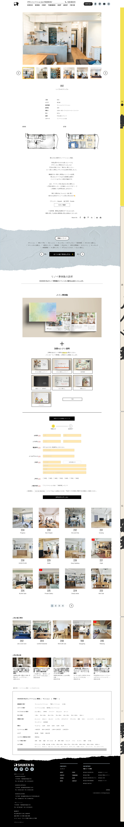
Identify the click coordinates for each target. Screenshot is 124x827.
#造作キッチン (47, 245)
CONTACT (88, 4)
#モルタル (64, 245)
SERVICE (30, 5)
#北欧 (78, 746)
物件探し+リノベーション (53, 707)
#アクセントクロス (67, 247)
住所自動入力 (72, 462)
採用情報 (108, 789)
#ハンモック (94, 245)
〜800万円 (37, 729)
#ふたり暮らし (79, 247)
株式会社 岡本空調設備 (88, 780)
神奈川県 (47, 733)
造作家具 (45, 722)
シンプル (57, 719)
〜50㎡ (36, 715)
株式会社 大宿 (101, 777)
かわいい (44, 719)
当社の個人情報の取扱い (40, 491)
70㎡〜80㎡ (59, 715)
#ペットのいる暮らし (34, 245)
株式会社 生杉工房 (87, 783)
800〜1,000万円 (46, 729)
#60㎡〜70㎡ (41, 243)
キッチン (79, 740)
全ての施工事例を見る (62, 254)
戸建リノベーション (55, 704)
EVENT (44, 5)
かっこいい (37, 719)
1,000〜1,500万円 (56, 729)
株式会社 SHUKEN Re (88, 772)
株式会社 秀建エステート (104, 775)
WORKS (37, 5)
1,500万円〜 (66, 729)
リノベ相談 (122, 309)
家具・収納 (61, 740)
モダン (83, 719)
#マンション (31, 243)
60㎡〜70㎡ (51, 715)
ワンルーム (37, 725)
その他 (63, 704)
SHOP (59, 5)
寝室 (85, 740)
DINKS (45, 711)
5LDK (62, 725)
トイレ (73, 740)
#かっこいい (51, 243)
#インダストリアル (99, 746)
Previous (18, 73)
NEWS (61, 781)
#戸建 (43, 744)
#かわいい (44, 746)
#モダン (83, 746)
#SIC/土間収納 (74, 245)
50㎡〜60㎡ (43, 715)
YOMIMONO (51, 5)
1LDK (43, 725)
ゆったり (51, 719)
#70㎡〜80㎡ (75, 744)
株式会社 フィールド (103, 772)
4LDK (58, 725)
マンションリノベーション (41, 704)
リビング (67, 740)
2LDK (48, 725)
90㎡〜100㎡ (74, 715)
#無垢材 (56, 245)
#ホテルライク (64, 746)
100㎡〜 (82, 715)
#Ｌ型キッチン (55, 247)
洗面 (44, 740)
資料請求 (122, 103)
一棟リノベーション (18, 802)
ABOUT (65, 5)
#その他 (48, 744)
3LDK (53, 725)
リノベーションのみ (62, 118)
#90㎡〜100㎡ (90, 744)
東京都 (36, 733)
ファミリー (51, 711)
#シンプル (61, 243)
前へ (45, 254)
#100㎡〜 (97, 744)
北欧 (79, 719)
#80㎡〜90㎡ (82, 744)
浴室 (40, 740)
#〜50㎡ (53, 744)
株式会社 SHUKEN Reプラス (89, 777)
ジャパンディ (90, 719)
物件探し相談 (122, 514)
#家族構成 (45, 247)
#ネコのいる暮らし (90, 243)
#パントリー (84, 245)
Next (105, 73)
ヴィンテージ (38, 722)
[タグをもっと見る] (62, 749)
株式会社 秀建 (86, 775)
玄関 (36, 740)
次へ (78, 254)
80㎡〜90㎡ (66, 715)
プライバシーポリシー (19, 822)
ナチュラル (73, 719)
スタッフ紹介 (62, 205)
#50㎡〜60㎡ (60, 744)
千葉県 (41, 733)
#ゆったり (50, 746)
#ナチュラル (70, 243)
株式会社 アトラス (102, 780)
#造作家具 (79, 243)
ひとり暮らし (38, 711)
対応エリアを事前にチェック (62, 418)
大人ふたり (59, 711)
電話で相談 (122, 719)
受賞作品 (37, 737)
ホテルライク (65, 719)
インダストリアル (100, 719)
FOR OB (72, 5)
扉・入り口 (50, 740)
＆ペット (66, 711)
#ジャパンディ (89, 746)
